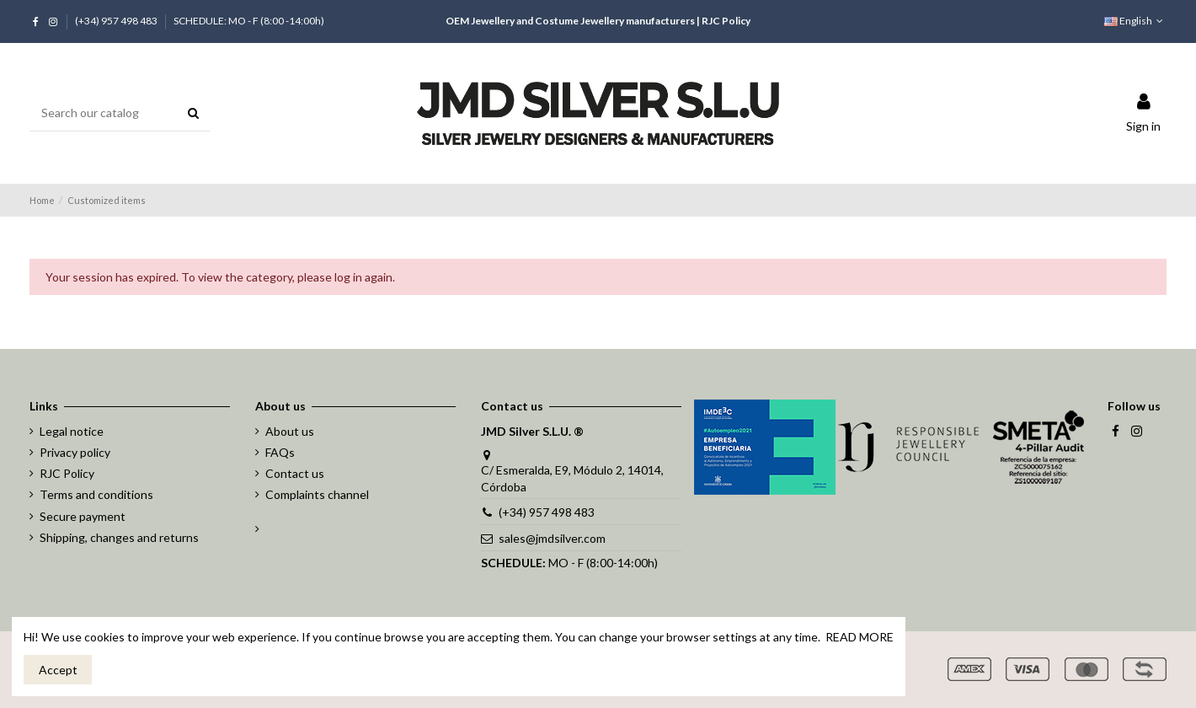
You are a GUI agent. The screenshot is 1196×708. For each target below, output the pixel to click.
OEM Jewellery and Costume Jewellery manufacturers (570, 20)
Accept (58, 669)
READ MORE (859, 637)
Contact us (294, 473)
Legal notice (72, 431)
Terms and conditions (96, 494)
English (1135, 20)
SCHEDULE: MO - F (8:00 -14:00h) (249, 20)
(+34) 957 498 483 (117, 20)
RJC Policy (726, 20)
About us (289, 431)
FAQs (280, 452)
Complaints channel (317, 494)
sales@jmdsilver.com (552, 538)
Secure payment (82, 516)
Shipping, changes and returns (119, 537)
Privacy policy (75, 452)
